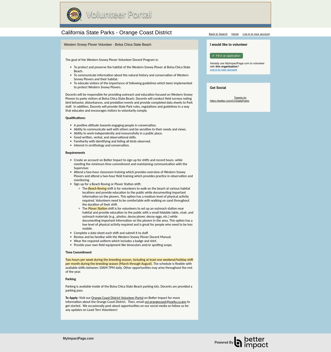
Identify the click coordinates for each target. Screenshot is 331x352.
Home (235, 34)
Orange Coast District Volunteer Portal (117, 298)
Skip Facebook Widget (223, 107)
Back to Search (218, 34)
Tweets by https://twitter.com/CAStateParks (229, 99)
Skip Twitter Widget (221, 97)
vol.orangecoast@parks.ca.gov (165, 302)
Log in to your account (256, 34)
